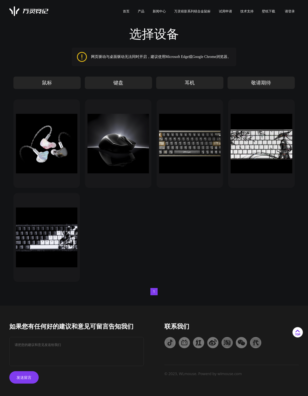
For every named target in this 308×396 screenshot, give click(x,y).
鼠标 (47, 82)
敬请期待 (261, 82)
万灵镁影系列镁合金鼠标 (192, 11)
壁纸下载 (268, 11)
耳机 (190, 82)
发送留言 (24, 377)
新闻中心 (159, 11)
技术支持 (247, 11)
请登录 (290, 11)
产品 (141, 11)
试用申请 (225, 11)
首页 (126, 11)
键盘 (118, 82)
